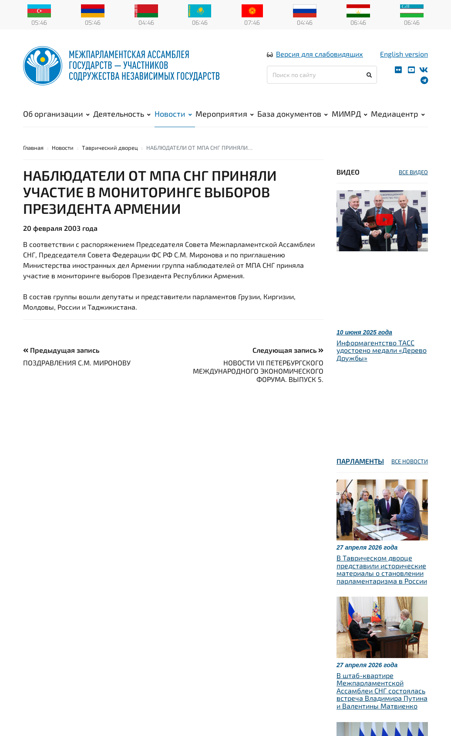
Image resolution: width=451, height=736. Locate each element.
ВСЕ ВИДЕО (413, 172)
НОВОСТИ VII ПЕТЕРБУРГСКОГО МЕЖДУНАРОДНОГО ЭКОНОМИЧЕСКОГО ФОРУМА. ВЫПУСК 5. (258, 370)
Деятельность (122, 113)
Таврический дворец (110, 147)
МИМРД (349, 113)
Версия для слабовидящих (319, 54)
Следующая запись (287, 350)
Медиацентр (398, 113)
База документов (292, 113)
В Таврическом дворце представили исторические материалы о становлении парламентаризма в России (382, 569)
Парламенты (360, 461)
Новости (173, 113)
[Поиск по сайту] (322, 75)
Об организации (56, 113)
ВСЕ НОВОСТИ (409, 461)
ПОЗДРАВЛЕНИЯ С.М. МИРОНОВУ (77, 362)
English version (404, 54)
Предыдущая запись (61, 350)
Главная (33, 147)
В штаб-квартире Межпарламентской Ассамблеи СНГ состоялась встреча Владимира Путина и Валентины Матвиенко (382, 690)
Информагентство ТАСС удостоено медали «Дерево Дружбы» (382, 350)
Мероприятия (224, 113)
